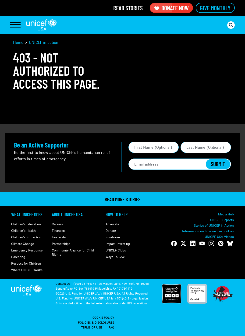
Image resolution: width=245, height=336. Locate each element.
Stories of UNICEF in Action (214, 225)
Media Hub (226, 214)
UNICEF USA (41, 24)
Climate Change (22, 244)
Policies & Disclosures (96, 322)
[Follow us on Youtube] (202, 243)
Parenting (18, 257)
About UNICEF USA (67, 214)
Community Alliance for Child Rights (73, 252)
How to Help (117, 214)
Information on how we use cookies (208, 231)
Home (18, 42)
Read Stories (128, 7)
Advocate (112, 224)
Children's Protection (26, 237)
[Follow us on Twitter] (183, 243)
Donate (111, 231)
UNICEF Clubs (116, 250)
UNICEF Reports (222, 220)
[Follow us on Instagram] (211, 243)
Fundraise (113, 237)
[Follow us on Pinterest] (220, 243)
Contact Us (63, 284)
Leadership (59, 237)
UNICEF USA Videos (219, 237)
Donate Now (171, 7)
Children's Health (23, 231)
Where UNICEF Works (27, 270)
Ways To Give (115, 257)
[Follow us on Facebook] (174, 243)
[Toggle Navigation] (15, 25)
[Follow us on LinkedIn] (192, 243)
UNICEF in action (43, 42)
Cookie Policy (103, 317)
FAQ (111, 327)
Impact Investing (118, 244)
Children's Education (26, 224)
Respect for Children (26, 263)
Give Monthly (215, 7)
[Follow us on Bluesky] (230, 243)
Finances (58, 231)
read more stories (123, 199)
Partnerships (61, 244)
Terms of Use (91, 327)
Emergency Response (27, 250)
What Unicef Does (27, 214)
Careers (57, 224)
